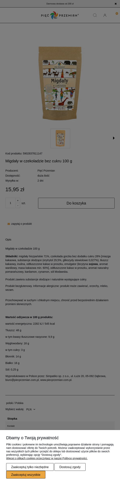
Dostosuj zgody (70, 467)
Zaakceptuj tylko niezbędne (30, 467)
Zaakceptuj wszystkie (25, 474)
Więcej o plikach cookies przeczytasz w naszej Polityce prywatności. (47, 458)
